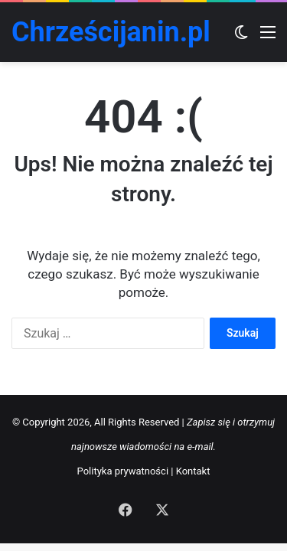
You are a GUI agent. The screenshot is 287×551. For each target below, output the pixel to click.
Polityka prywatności (122, 471)
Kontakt (193, 471)
